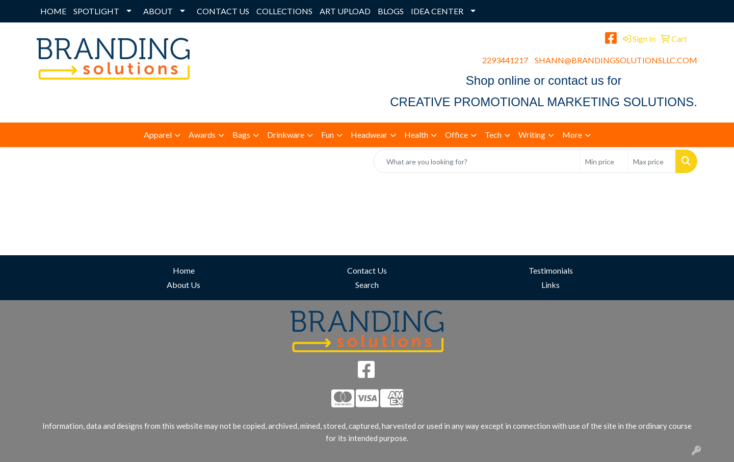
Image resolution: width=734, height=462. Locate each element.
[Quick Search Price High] (651, 161)
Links (550, 284)
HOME (53, 11)
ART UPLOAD (345, 11)
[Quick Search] (476, 161)
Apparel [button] (158, 134)
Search (367, 284)
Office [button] (456, 134)
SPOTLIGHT (96, 11)
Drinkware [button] (285, 134)
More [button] (572, 134)
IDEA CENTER (437, 11)
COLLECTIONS (284, 11)
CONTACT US (223, 11)
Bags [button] (241, 134)
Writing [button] (531, 134)
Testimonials (551, 270)
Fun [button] (327, 134)
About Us (183, 284)
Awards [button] (202, 134)
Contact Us (367, 270)
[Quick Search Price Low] (604, 161)
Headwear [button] (369, 134)
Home (184, 270)
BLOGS (391, 11)
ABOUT (158, 11)
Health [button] (416, 134)
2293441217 (505, 60)
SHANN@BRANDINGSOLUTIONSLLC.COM (616, 60)
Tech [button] (493, 134)
